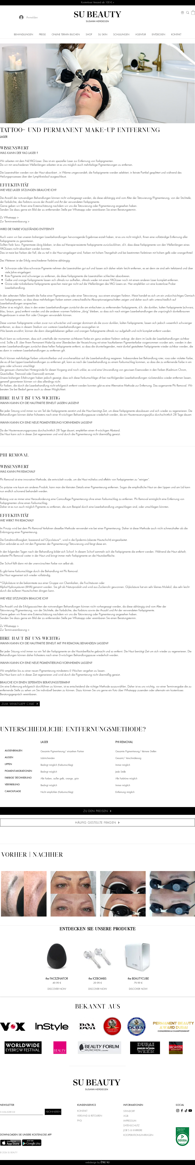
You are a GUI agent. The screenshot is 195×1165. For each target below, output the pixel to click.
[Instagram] (178, 1111)
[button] (193, 12)
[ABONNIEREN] (53, 1112)
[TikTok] (186, 1111)
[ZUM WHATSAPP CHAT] (20, 703)
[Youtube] (190, 1111)
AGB (125, 1116)
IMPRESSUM (129, 1120)
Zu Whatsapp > (9, 217)
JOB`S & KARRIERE (132, 1130)
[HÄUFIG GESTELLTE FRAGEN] (97, 822)
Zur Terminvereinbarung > (14, 221)
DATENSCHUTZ (131, 1125)
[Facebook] (182, 1111)
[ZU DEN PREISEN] (97, 811)
